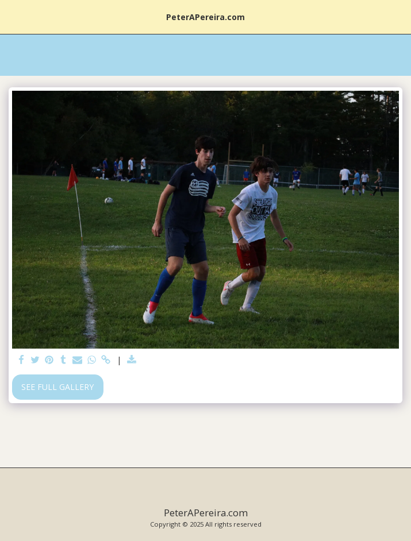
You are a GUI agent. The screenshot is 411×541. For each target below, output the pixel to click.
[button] (12, 16)
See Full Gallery (57, 386)
